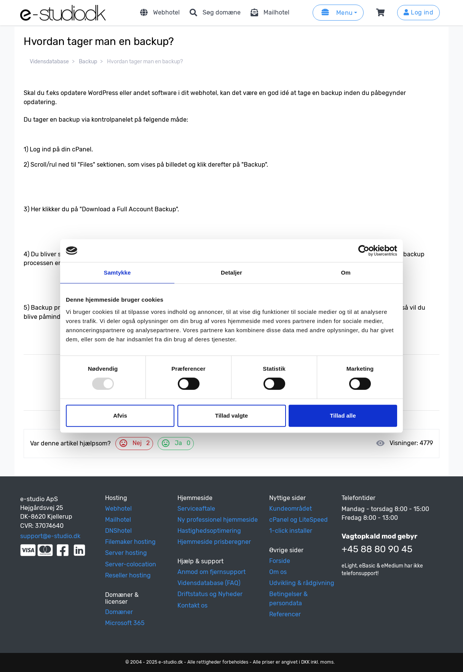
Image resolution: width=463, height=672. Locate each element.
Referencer (285, 614)
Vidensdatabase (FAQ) (208, 583)
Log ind (418, 12)
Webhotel (159, 12)
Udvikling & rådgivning (301, 583)
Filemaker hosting (130, 541)
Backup (88, 61)
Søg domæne (214, 12)
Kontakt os (192, 605)
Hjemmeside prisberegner (214, 541)
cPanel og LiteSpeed (298, 519)
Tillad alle (343, 415)
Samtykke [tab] (117, 272)
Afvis (120, 415)
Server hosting (126, 552)
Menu (336, 12)
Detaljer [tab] (231, 272)
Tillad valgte (231, 415)
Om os (278, 572)
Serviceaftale (196, 508)
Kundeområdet (290, 508)
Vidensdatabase (49, 61)
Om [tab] (345, 272)
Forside (279, 560)
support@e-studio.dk (50, 536)
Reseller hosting (128, 575)
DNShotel (118, 530)
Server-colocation (130, 564)
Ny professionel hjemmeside (217, 519)
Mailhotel (268, 12)
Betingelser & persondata (288, 598)
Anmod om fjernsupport (211, 572)
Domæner (119, 612)
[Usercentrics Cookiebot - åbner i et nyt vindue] (363, 250)
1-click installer (290, 530)
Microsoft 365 (125, 623)
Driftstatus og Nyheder (210, 594)
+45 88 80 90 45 (377, 549)
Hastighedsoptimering (209, 530)
